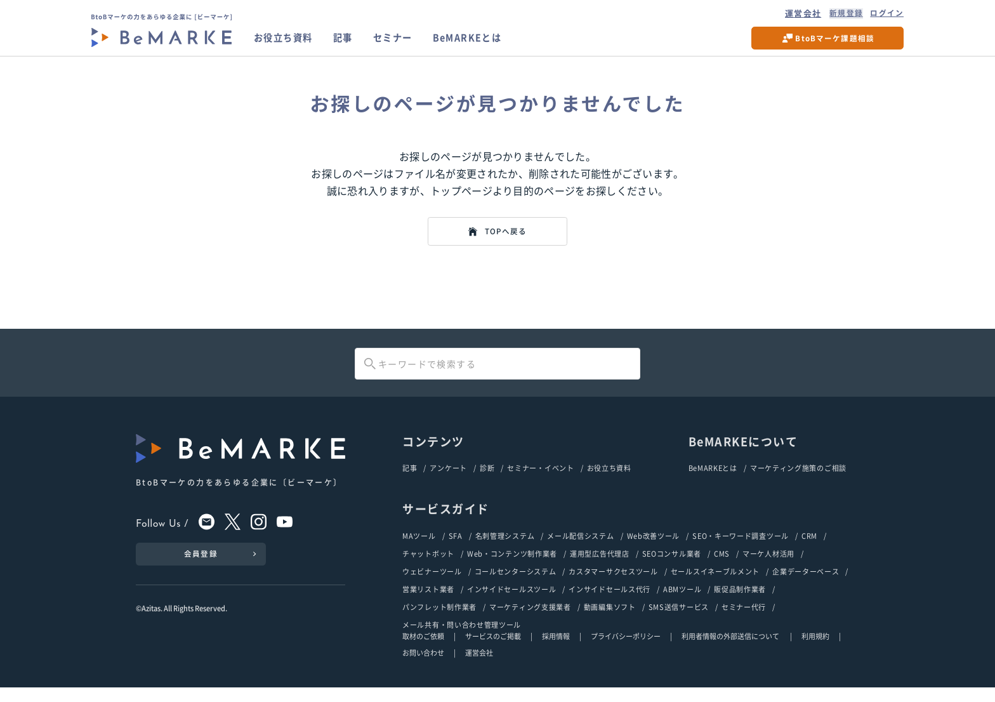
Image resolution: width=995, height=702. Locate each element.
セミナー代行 (744, 621)
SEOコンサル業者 (671, 565)
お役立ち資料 (287, 41)
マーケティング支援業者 (530, 621)
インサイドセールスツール (511, 602)
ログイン (885, 14)
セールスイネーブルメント (715, 584)
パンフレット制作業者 (439, 621)
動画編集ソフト (610, 621)
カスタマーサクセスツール (613, 584)
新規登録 (841, 14)
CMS (722, 565)
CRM (809, 547)
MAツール (419, 547)
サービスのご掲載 (493, 651)
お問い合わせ (423, 668)
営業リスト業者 (428, 602)
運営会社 (796, 14)
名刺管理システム (505, 547)
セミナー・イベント (540, 479)
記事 (352, 41)
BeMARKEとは (488, 41)
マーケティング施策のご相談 (798, 479)
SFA (456, 547)
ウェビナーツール (432, 584)
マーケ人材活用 (768, 565)
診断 (487, 479)
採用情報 (556, 651)
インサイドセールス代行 (609, 602)
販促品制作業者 (740, 602)
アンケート (448, 479)
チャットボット (428, 565)
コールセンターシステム (516, 584)
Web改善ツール (653, 547)
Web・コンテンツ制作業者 (512, 565)
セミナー (406, 41)
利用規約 (815, 651)
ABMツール (682, 602)
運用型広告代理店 (599, 565)
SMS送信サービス (679, 621)
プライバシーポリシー (626, 651)
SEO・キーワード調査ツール (740, 547)
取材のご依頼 (423, 651)
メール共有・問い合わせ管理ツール (461, 639)
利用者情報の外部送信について (731, 651)
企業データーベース (805, 584)
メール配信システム (580, 547)
